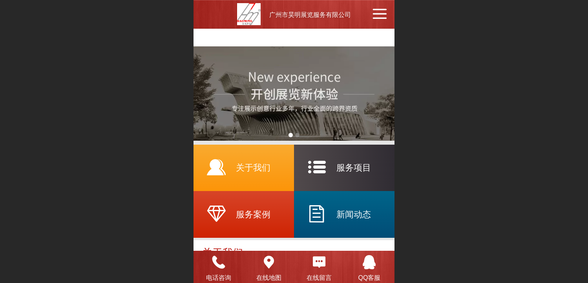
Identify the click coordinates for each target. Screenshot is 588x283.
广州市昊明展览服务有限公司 (310, 14)
